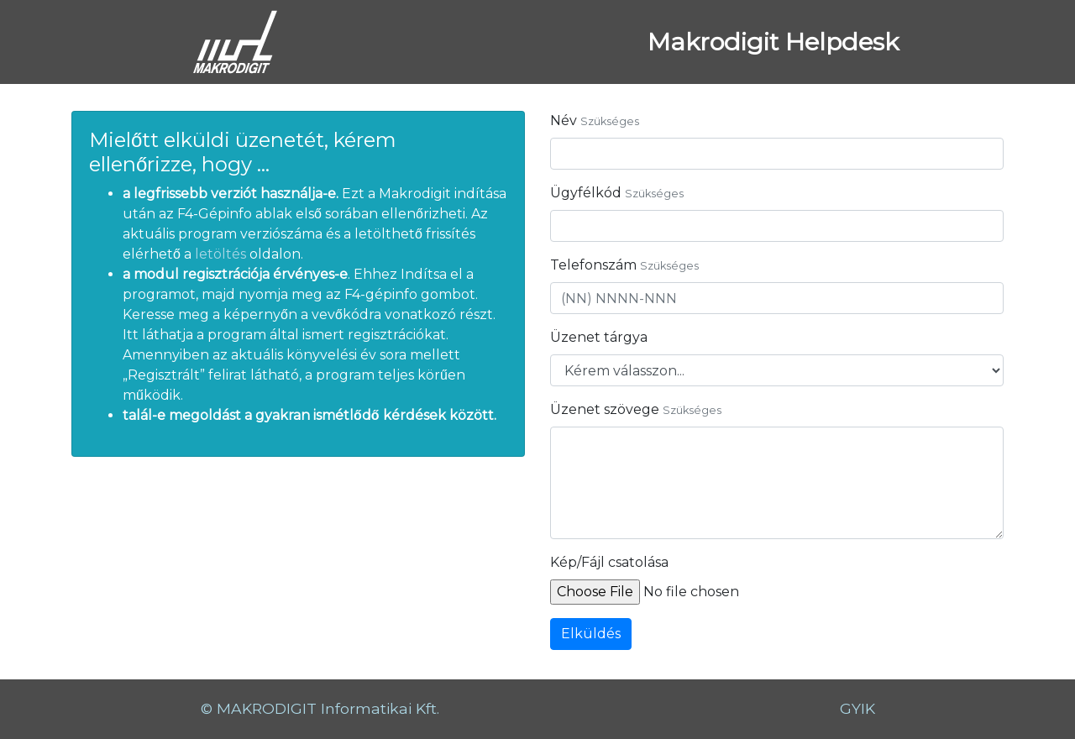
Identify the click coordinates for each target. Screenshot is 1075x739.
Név (563, 120)
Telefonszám (593, 265)
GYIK (857, 708)
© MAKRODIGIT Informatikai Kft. (320, 708)
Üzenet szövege (604, 409)
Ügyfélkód (585, 193)
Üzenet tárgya (599, 337)
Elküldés (591, 634)
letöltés (222, 254)
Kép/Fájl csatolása (609, 562)
